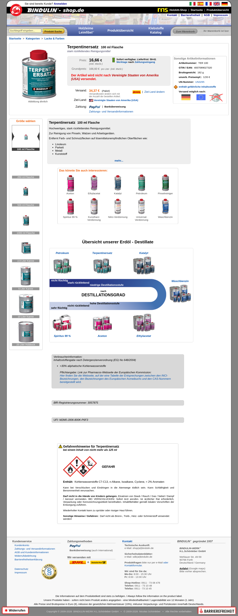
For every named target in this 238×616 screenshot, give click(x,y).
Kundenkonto (22, 545)
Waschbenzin (180, 281)
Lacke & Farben (54, 38)
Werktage (122, 62)
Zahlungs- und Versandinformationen (111, 111)
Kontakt (172, 15)
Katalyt (143, 253)
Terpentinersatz (102, 253)
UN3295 (199, 82)
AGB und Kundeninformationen (32, 552)
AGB (207, 15)
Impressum (220, 15)
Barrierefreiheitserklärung (28, 559)
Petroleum (62, 253)
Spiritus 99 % (62, 336)
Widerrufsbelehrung (25, 555)
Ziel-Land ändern (154, 91)
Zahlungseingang (145, 62)
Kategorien (33, 38)
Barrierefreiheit (190, 15)
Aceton (102, 336)
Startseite (15, 38)
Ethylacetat (144, 336)
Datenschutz (21, 569)
